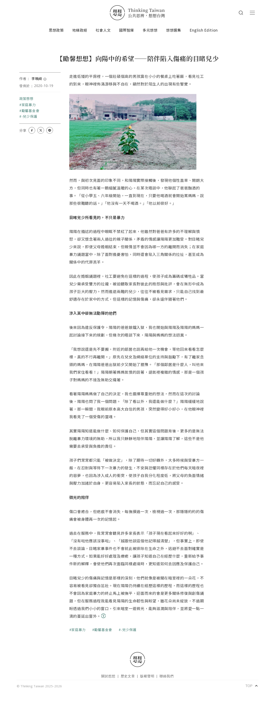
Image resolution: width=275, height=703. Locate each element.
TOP (251, 686)
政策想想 (26, 98)
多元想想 (150, 30)
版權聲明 (147, 676)
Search (241, 12)
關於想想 (108, 676)
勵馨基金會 (30, 110)
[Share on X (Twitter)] (40, 130)
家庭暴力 (29, 104)
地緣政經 (79, 30)
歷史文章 (128, 676)
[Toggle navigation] (252, 12)
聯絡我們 (167, 676)
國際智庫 (126, 30)
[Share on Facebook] (31, 130)
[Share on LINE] (49, 130)
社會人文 (103, 30)
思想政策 (56, 30)
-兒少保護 (29, 116)
